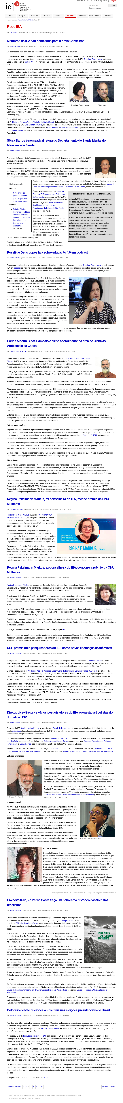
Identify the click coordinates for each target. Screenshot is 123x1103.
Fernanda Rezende (16, 509)
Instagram (97, 1)
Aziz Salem (13, 33)
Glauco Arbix (30, 62)
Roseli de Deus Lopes (93, 59)
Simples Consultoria (34, 1098)
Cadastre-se (81, 1)
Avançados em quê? (57, 749)
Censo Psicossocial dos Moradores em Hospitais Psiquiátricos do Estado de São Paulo (48, 205)
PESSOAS (34, 16)
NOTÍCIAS (70, 16)
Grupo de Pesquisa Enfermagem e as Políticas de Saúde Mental (49, 194)
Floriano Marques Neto (21, 122)
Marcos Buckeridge (59, 738)
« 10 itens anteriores (14, 1087)
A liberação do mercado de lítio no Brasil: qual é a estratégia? (88, 751)
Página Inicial (22, 20)
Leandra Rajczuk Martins (18, 351)
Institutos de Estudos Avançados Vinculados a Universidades (69, 795)
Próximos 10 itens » (108, 1087)
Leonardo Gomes (95, 661)
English (113, 1)
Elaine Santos (25, 744)
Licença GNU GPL (75, 1095)
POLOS (108, 16)
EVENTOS (46, 16)
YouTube (90, 1)
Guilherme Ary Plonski (30, 728)
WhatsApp (106, 1)
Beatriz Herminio (15, 578)
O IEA (11, 16)
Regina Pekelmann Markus (18, 515)
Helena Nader (17, 130)
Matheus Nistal (15, 46)
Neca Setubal (52, 128)
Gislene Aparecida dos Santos (56, 741)
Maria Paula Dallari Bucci (43, 122)
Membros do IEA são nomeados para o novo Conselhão (45, 41)
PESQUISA (22, 16)
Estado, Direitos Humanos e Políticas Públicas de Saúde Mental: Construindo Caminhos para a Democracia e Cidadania (21, 217)
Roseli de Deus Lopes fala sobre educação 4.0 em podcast (47, 252)
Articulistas (16, 731)
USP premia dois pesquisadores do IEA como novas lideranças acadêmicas (59, 648)
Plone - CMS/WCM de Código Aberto (20, 1095)
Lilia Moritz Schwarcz (33, 125)
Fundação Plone (49, 1095)
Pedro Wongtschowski (69, 128)
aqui (46, 1078)
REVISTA (58, 16)
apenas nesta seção (95, 8)
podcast (17, 268)
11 (42, 1087)
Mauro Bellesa (15, 151)
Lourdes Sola (12, 741)
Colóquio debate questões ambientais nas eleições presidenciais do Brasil (58, 1010)
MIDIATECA (82, 16)
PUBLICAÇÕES (95, 16)
